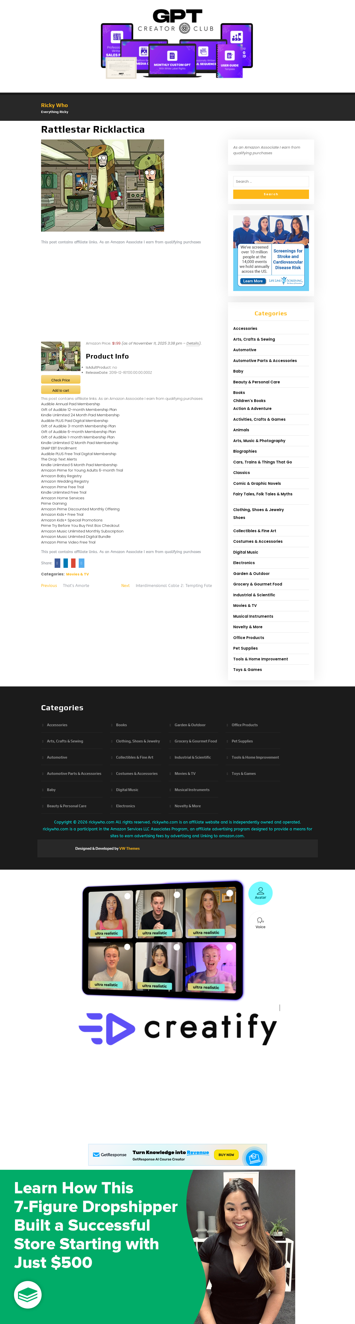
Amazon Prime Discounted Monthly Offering (80, 509)
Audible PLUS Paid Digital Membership (74, 420)
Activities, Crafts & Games (259, 419)
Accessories (245, 328)
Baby (238, 371)
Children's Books (249, 400)
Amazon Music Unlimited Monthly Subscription (82, 531)
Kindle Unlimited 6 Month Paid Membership (79, 464)
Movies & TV (77, 574)
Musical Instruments (253, 616)
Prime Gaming (54, 503)
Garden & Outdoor (251, 573)
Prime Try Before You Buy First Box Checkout (80, 525)
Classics (241, 472)
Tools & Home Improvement (260, 659)
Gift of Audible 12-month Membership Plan (79, 409)
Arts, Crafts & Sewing (254, 339)
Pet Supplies (245, 648)
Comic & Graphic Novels (257, 483)
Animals (241, 429)
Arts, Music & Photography (259, 440)
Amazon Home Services (62, 498)
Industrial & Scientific (254, 595)
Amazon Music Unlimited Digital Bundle (76, 536)
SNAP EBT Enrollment (59, 448)
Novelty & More (247, 626)
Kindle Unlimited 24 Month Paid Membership (80, 415)
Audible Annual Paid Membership (70, 403)
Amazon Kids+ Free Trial (62, 514)
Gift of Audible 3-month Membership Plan (78, 426)
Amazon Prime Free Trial (62, 486)
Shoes (239, 517)
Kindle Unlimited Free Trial (63, 492)
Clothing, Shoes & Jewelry (258, 509)
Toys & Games (247, 669)
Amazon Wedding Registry (65, 481)
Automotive (244, 349)
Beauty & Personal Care (256, 382)
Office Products (248, 637)
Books (239, 392)
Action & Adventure (252, 408)
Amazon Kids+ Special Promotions (72, 520)
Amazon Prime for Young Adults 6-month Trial (82, 470)
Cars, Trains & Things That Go (262, 462)
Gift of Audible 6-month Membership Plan (78, 431)
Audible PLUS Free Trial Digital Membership (78, 453)
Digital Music (245, 552)
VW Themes (129, 848)
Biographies (245, 451)
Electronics (244, 562)
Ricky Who (54, 105)
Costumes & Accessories (258, 541)
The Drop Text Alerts (59, 459)
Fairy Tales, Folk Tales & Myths (263, 494)
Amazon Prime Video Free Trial (68, 542)
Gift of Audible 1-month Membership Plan (78, 437)
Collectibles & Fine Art (254, 530)
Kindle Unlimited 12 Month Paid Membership (79, 442)
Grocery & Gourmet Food (257, 584)
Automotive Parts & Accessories (265, 360)
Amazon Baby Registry (61, 475)
